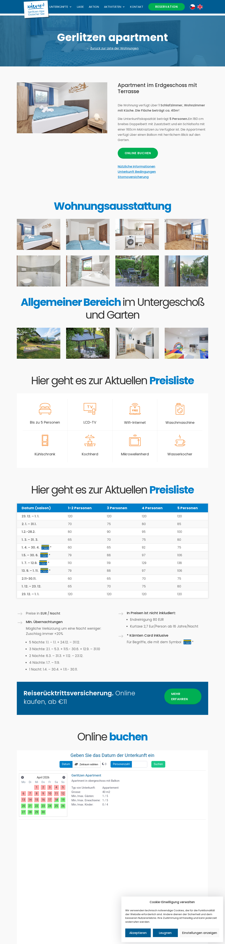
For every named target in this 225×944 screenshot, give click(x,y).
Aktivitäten (112, 7)
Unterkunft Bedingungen (137, 171)
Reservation (166, 7)
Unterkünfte (58, 7)
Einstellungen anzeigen (199, 933)
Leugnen (165, 933)
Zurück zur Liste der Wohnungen (114, 48)
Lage (80, 7)
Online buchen (138, 153)
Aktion (94, 7)
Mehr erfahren (179, 696)
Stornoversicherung (133, 177)
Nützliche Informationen (136, 166)
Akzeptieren (138, 933)
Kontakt (136, 7)
